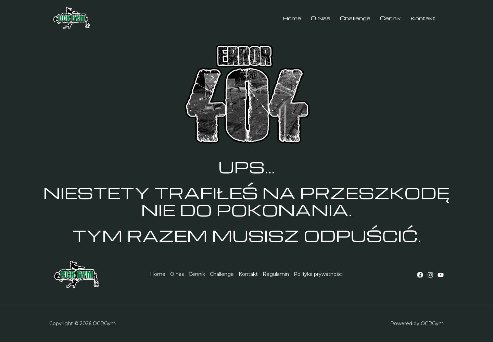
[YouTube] (441, 275)
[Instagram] (430, 275)
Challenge (222, 274)
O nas (177, 274)
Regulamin (276, 274)
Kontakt (248, 274)
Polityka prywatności (318, 274)
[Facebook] (420, 275)
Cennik (197, 274)
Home (157, 274)
